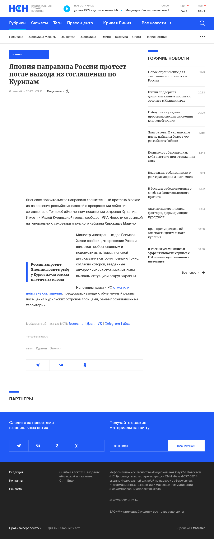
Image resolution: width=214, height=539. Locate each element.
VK (100, 323)
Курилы (41, 348)
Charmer (199, 528)
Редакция (16, 472)
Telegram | (114, 323)
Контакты (16, 480)
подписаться (186, 445)
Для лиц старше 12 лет (64, 528)
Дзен (90, 323)
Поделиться (58, 91)
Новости (76, 323)
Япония (55, 348)
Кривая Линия (117, 23)
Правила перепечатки (25, 528)
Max (126, 323)
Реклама (15, 489)
